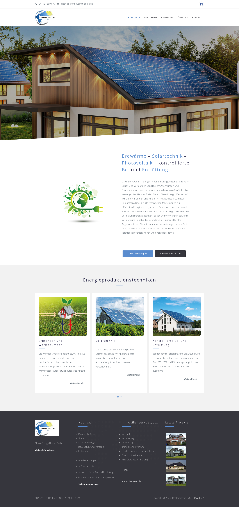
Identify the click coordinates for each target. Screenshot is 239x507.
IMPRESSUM (74, 497)
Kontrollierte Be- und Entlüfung (97, 472)
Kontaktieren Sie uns (170, 253)
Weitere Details (77, 383)
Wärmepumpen (89, 460)
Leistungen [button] (150, 17)
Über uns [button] (183, 17)
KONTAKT (39, 497)
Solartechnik (87, 466)
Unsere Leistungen (138, 253)
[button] (118, 396)
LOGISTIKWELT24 (195, 497)
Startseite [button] (134, 17)
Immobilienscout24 (132, 481)
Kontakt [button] (197, 17)
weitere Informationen (45, 450)
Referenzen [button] (167, 17)
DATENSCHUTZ (55, 497)
